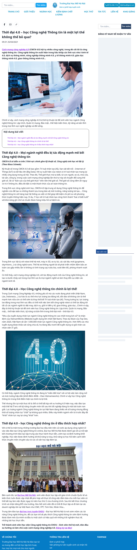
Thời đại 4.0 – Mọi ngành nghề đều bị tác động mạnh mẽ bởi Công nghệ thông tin (38, 138)
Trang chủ (13, 11)
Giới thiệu (29, 11)
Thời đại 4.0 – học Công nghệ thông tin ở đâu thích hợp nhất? (30, 144)
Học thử (88, 11)
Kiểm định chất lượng (64, 13)
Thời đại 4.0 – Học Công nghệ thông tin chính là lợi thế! (28, 141)
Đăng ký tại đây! (64, 527)
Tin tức (102, 11)
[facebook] (4, 24)
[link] (16, 24)
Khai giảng (129, 11)
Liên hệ (114, 11)
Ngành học (45, 11)
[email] (10, 24)
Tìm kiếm (41, 5)
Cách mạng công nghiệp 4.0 (15, 49)
